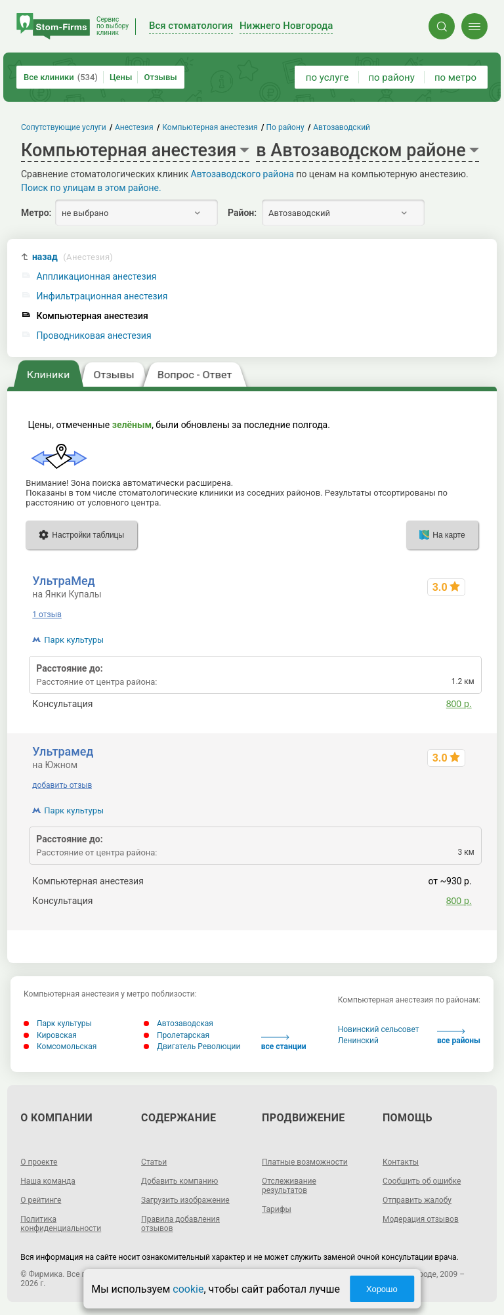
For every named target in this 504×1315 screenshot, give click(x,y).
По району (285, 127)
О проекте (38, 1162)
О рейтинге (40, 1200)
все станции (283, 1043)
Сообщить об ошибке (422, 1181)
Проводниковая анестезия (94, 336)
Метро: (36, 212)
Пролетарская (176, 1035)
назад (72, 257)
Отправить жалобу (417, 1200)
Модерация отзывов (421, 1219)
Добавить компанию (179, 1181)
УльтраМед (63, 581)
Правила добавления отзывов (180, 1224)
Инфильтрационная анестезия (102, 296)
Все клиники (61, 77)
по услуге (327, 77)
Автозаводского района (242, 174)
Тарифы (276, 1209)
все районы (458, 1037)
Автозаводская (178, 1023)
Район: (242, 212)
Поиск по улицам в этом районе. (91, 188)
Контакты (401, 1162)
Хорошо (382, 1289)
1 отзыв (46, 614)
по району (391, 77)
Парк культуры (74, 640)
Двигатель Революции (192, 1046)
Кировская (50, 1035)
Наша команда (47, 1181)
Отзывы (160, 77)
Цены (121, 77)
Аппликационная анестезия (97, 277)
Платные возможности (305, 1162)
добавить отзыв (62, 785)
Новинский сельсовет (378, 1029)
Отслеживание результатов (289, 1185)
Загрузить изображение (185, 1200)
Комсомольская (60, 1046)
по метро (455, 77)
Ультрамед (62, 751)
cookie (188, 1289)
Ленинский (358, 1040)
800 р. (459, 704)
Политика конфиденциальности (60, 1224)
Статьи (154, 1162)
